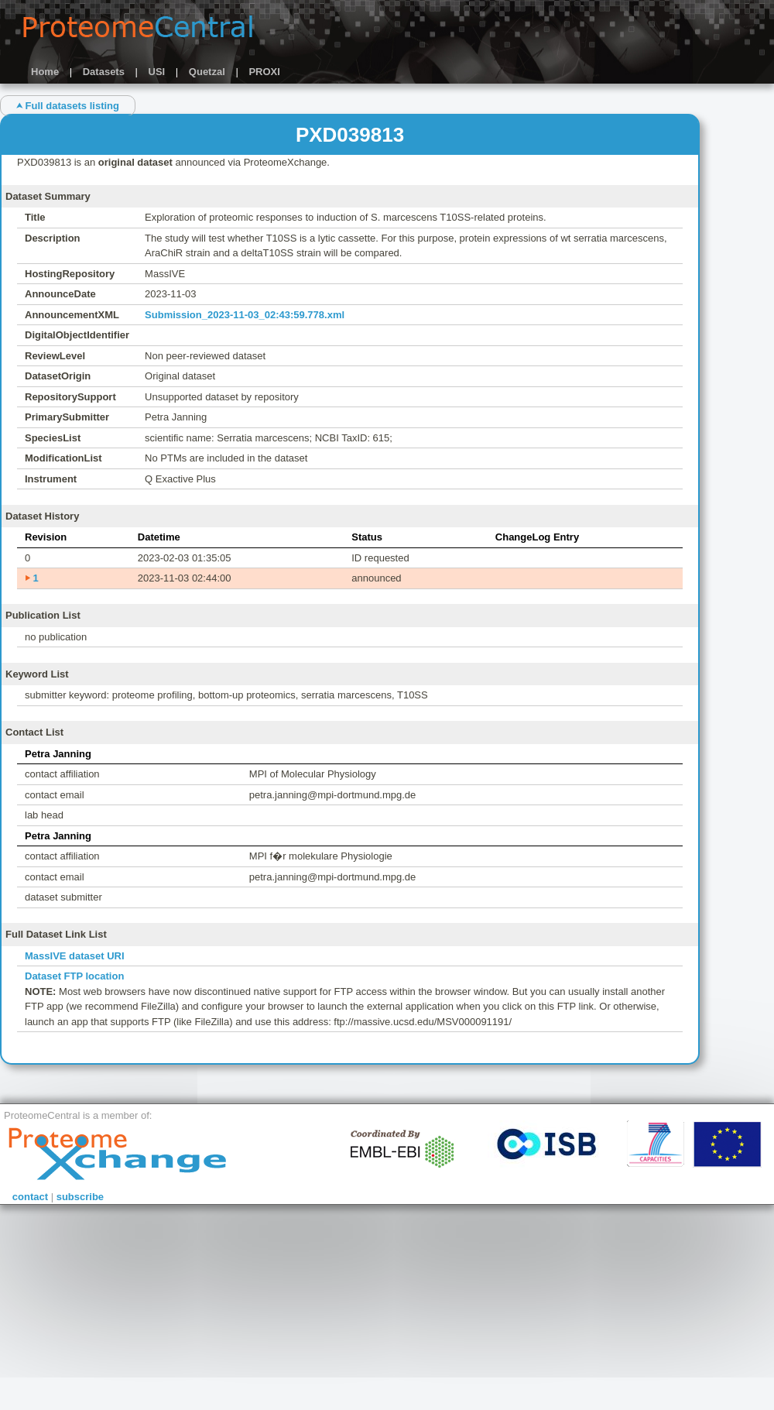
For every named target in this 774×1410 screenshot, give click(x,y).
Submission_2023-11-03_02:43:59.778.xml (244, 315)
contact (30, 1196)
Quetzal (207, 71)
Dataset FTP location (74, 976)
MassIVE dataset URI (75, 956)
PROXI (263, 71)
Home (45, 71)
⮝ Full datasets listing (67, 105)
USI (157, 71)
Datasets (104, 71)
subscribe (80, 1196)
